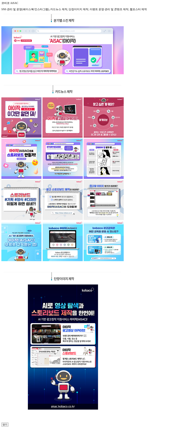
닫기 (5, 424)
